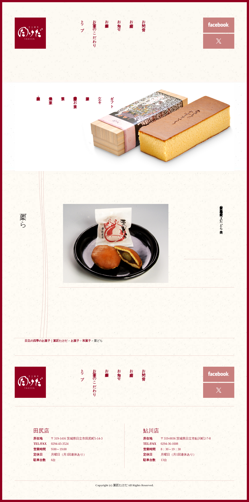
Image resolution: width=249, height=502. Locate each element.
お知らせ (119, 23)
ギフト (112, 100)
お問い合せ (144, 23)
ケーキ (100, 98)
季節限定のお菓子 (75, 98)
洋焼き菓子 (50, 96)
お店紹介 (131, 19)
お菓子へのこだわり (94, 31)
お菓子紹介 (107, 19)
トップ (82, 24)
